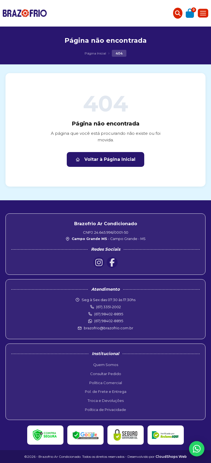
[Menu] (203, 13)
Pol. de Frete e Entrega (105, 391)
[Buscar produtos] (177, 13)
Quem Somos (105, 364)
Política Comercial (105, 383)
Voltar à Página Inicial (105, 159)
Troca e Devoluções (106, 400)
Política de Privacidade (105, 409)
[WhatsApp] (196, 448)
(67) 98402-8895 (108, 321)
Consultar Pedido (105, 373)
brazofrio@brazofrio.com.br (108, 328)
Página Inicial (95, 53)
